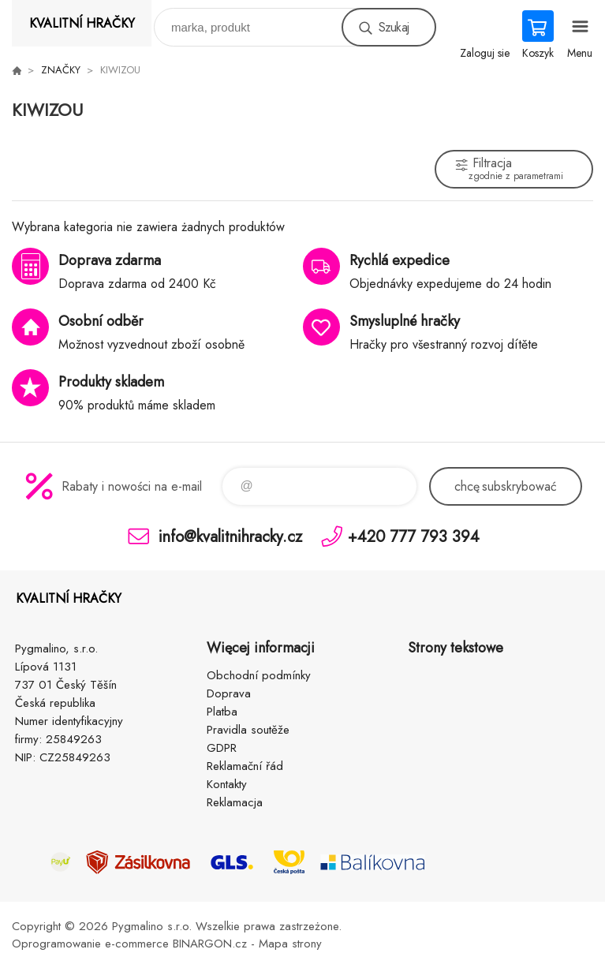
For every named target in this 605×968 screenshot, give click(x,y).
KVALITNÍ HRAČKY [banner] (82, 23)
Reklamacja (235, 802)
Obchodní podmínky (259, 675)
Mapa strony (290, 943)
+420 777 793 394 (414, 536)
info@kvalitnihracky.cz (230, 536)
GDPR (222, 748)
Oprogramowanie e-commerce (90, 943)
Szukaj (394, 27)
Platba (222, 711)
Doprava (229, 693)
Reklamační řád (245, 766)
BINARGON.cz (210, 943)
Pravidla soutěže (248, 729)
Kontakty (227, 784)
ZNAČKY (60, 69)
